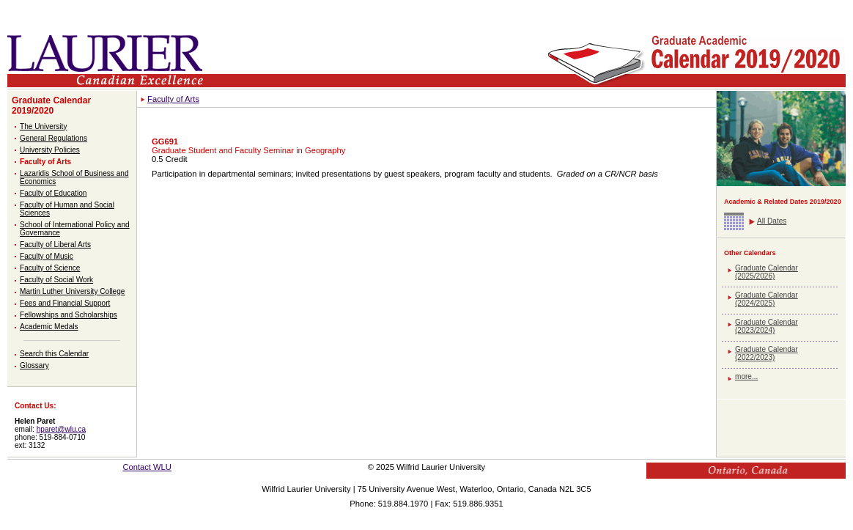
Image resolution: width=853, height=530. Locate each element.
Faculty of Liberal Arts (55, 244)
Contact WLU (146, 467)
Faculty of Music (46, 256)
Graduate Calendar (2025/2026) (766, 272)
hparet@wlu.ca (61, 429)
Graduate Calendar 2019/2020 (51, 105)
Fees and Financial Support (65, 303)
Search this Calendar (54, 354)
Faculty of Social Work (56, 280)
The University (43, 126)
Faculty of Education (53, 193)
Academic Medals (49, 327)
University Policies (50, 150)
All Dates (771, 221)
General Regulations (53, 138)
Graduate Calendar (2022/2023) (766, 353)
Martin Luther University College (72, 291)
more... (746, 376)
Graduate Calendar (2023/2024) (766, 326)
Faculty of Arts (45, 162)
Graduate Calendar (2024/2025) (766, 299)
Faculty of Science (50, 268)
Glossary (34, 365)
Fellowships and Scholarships (68, 315)
